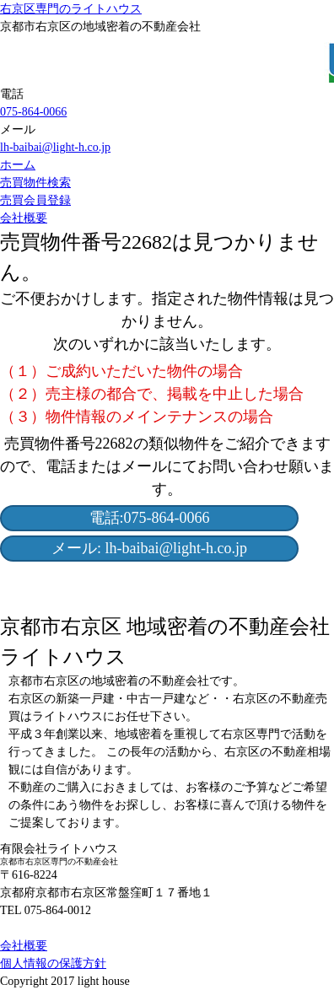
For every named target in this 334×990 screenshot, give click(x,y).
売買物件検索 (35, 182)
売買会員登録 (35, 200)
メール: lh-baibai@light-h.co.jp (149, 548)
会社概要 (23, 218)
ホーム (17, 165)
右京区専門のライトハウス (71, 9)
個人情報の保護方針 (53, 963)
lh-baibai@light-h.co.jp (55, 147)
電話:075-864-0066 (149, 517)
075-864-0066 (33, 111)
